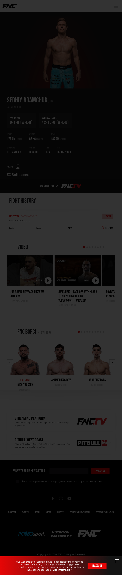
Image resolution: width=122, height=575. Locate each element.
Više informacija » (62, 569)
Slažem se (97, 566)
